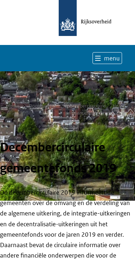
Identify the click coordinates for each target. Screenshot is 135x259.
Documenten (42, 106)
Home (12, 106)
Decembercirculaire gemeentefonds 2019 (85, 113)
